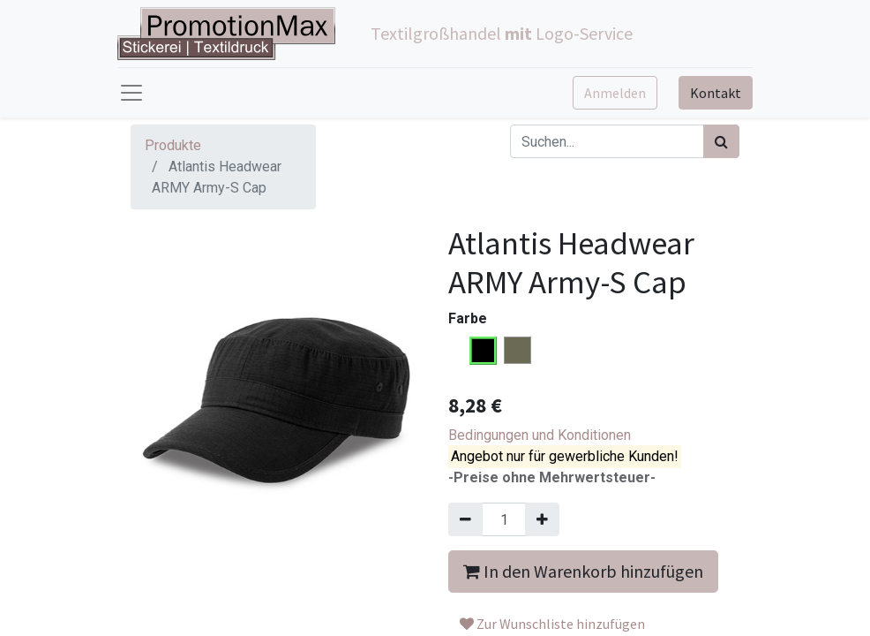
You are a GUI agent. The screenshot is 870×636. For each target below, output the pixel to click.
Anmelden (615, 93)
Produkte (173, 145)
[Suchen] (721, 141)
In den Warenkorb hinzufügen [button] (583, 571)
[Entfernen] (465, 519)
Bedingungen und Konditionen (539, 435)
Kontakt (715, 93)
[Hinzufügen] (542, 519)
